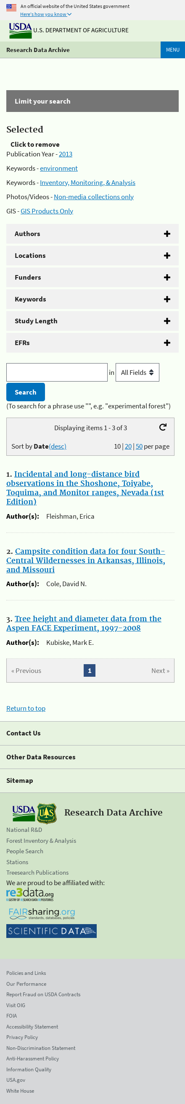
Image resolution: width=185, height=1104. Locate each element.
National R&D (24, 830)
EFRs (22, 342)
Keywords (30, 299)
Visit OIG (15, 1005)
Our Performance (26, 983)
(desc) (57, 446)
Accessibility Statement (32, 1026)
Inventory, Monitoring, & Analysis (87, 182)
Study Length (36, 320)
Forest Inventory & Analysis (41, 840)
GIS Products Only (47, 211)
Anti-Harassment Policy (32, 1058)
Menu (173, 49)
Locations (30, 255)
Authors (27, 233)
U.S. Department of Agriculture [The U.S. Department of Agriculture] (69, 30)
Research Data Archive (38, 50)
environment (59, 168)
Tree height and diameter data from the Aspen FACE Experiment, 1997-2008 (83, 624)
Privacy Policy (22, 1037)
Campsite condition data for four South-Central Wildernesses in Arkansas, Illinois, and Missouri (85, 561)
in (134, 372)
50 (139, 446)
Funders (28, 277)
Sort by (38, 446)
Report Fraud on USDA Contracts (43, 994)
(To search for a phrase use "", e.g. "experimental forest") (88, 405)
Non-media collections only (94, 196)
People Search (24, 851)
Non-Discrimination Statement (40, 1048)
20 (128, 446)
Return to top (25, 708)
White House (20, 1090)
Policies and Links (26, 973)
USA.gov (15, 1079)
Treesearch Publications (37, 872)
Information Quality (28, 1069)
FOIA (11, 1015)
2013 (65, 153)
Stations (17, 862)
